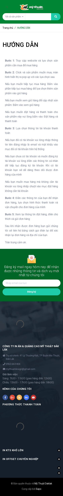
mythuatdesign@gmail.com (20, 369)
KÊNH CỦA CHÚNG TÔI (17, 388)
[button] (31, 466)
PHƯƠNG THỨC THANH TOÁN (22, 404)
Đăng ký (31, 291)
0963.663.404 (13, 364)
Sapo (38, 489)
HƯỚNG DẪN (20, 44)
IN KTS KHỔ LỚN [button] (31, 450)
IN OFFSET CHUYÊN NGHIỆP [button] (31, 459)
